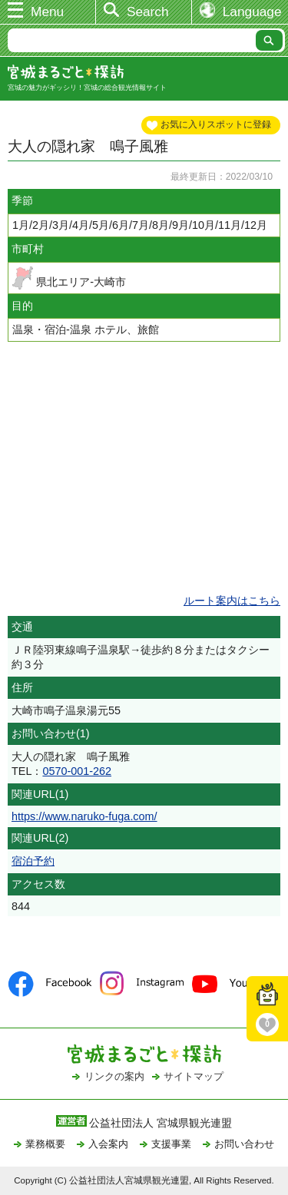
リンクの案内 (114, 1076)
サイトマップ (193, 1076)
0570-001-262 (76, 771)
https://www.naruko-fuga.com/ (84, 816)
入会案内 (108, 1144)
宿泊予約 (33, 861)
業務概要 (45, 1144)
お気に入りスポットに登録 (216, 124)
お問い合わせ (244, 1144)
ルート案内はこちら (232, 600)
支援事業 (171, 1144)
